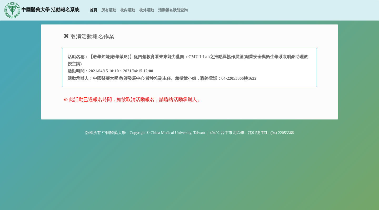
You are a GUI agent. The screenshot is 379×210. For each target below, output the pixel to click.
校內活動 (127, 10)
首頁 (94, 9)
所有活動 (108, 10)
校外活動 (146, 10)
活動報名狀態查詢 (173, 10)
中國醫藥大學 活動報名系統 (41, 10)
